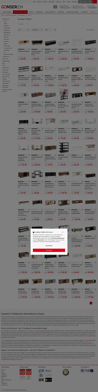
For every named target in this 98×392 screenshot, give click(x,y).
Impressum (41, 240)
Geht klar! (49, 250)
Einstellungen (49, 245)
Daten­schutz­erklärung (57, 238)
